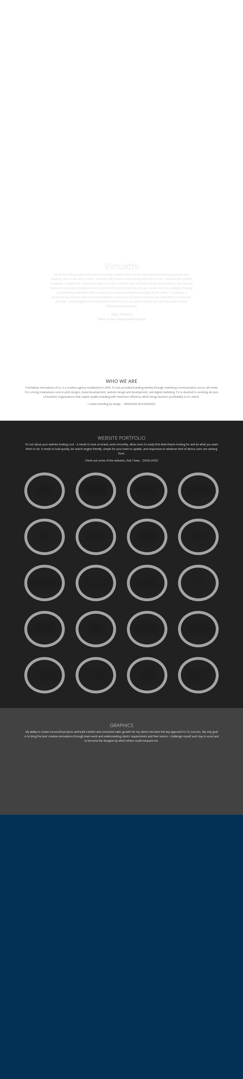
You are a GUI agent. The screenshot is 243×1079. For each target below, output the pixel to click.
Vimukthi (121, 287)
